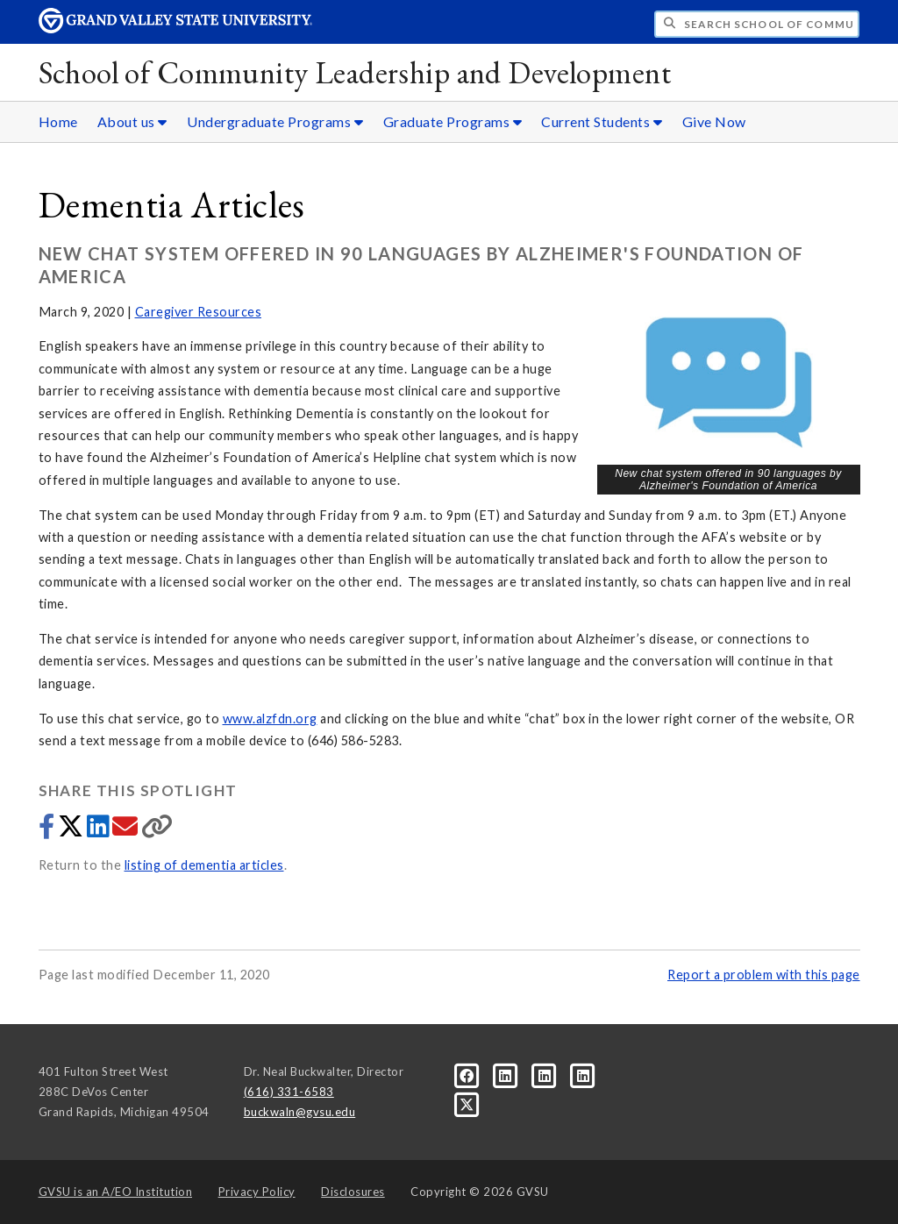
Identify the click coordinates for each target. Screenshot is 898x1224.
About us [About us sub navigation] (132, 121)
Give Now (714, 121)
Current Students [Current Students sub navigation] (601, 121)
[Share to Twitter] (72, 830)
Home (58, 121)
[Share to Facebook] (48, 830)
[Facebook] (468, 1075)
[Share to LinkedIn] (99, 830)
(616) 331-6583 (289, 1092)
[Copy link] (157, 830)
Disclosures (353, 1192)
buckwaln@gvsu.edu (300, 1112)
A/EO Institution (116, 1192)
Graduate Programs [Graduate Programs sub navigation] (453, 121)
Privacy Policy (257, 1192)
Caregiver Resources (198, 311)
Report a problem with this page (763, 974)
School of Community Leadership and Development (355, 72)
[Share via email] (126, 830)
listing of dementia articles (204, 865)
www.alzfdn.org (270, 718)
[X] (467, 1103)
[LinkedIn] (507, 1075)
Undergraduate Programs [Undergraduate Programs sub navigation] (275, 121)
